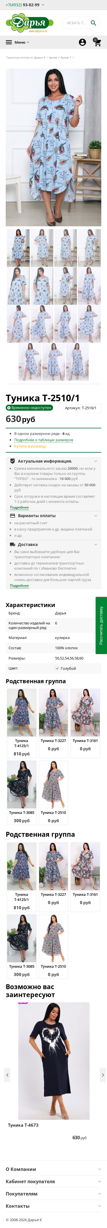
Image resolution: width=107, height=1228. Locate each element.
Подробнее (19, 507)
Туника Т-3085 (21, 812)
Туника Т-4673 (23, 1125)
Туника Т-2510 (53, 812)
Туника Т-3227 (53, 740)
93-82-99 (22, 4)
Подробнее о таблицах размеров (43, 439)
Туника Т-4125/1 (21, 743)
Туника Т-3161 (85, 740)
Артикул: (72, 407)
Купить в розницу (30, 446)
